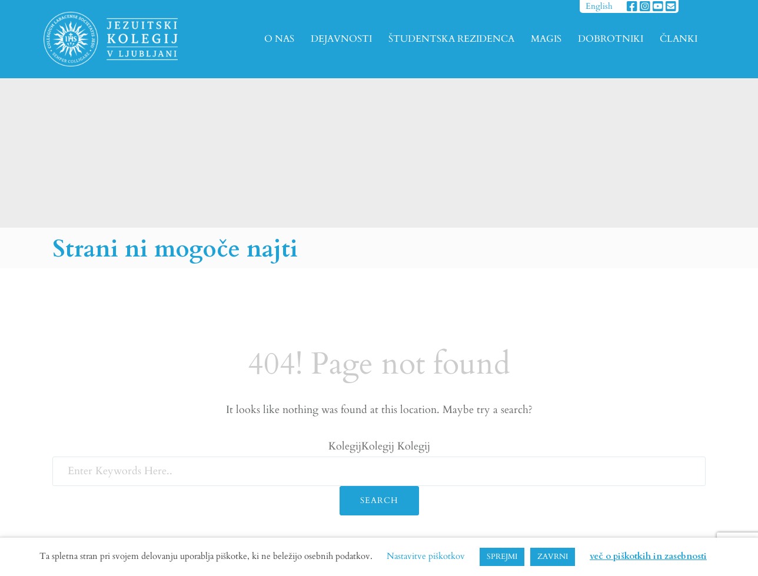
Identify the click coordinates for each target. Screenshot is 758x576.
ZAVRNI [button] (552, 556)
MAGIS (546, 38)
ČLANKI (678, 38)
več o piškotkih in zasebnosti (648, 556)
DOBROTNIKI (610, 38)
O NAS (279, 38)
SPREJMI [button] (502, 556)
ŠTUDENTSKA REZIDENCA (451, 38)
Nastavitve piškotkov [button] (426, 556)
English (599, 6)
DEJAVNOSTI (341, 38)
